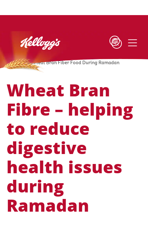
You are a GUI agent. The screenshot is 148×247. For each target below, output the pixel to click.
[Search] (117, 43)
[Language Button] (106, 43)
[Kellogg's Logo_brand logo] (28, 47)
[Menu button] (132, 42)
